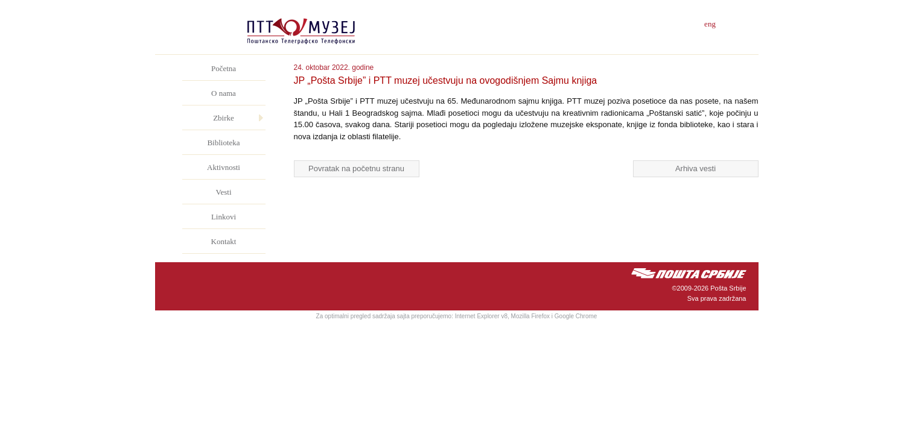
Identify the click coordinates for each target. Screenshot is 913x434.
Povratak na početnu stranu (356, 168)
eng (710, 23)
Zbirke (223, 117)
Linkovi (223, 216)
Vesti (224, 192)
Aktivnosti (223, 167)
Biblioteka (223, 142)
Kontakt (224, 241)
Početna (223, 68)
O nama (223, 93)
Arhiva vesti (695, 168)
